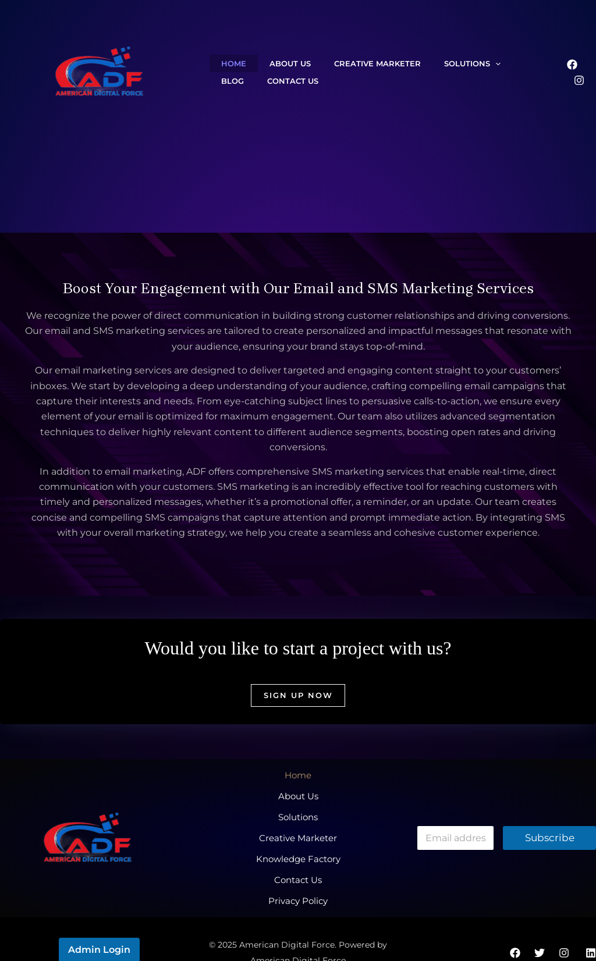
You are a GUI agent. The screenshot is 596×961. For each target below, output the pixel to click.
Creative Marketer (348, 63)
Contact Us (241, 81)
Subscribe (549, 826)
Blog (482, 63)
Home (227, 63)
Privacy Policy (298, 872)
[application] (454, 63)
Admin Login (99, 922)
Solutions (431, 63)
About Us (272, 63)
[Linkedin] (591, 926)
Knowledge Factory (298, 841)
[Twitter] (539, 926)
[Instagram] (579, 80)
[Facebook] (572, 64)
